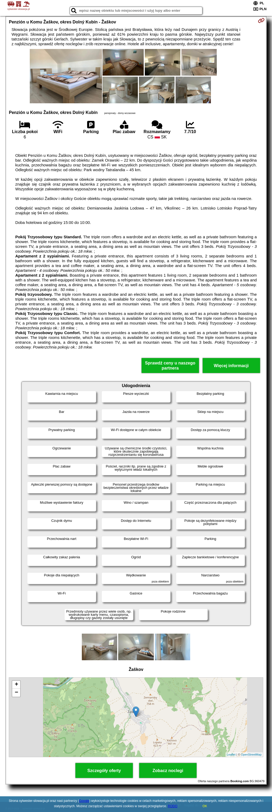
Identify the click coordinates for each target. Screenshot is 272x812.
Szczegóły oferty (104, 770)
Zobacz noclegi (167, 770)
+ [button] (16, 685)
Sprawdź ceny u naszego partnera (170, 365)
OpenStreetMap (251, 754)
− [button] (16, 693)
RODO (172, 806)
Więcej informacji (231, 365)
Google (84, 801)
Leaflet (231, 754)
